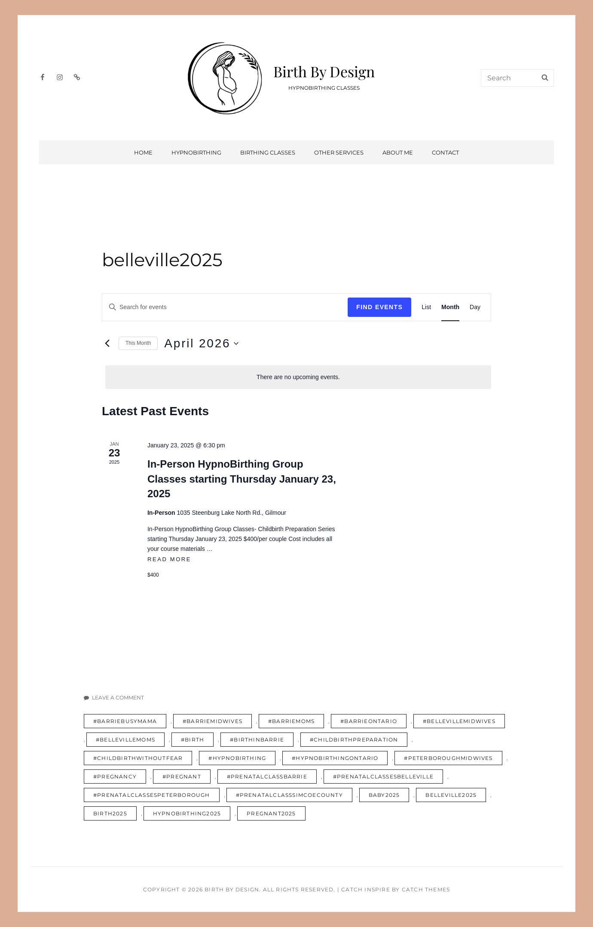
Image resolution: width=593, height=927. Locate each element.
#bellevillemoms (125, 739)
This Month (138, 343)
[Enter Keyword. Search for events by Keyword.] (225, 307)
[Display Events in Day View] (475, 307)
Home (143, 152)
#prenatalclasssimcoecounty (289, 795)
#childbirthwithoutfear (138, 758)
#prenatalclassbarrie (267, 776)
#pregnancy (115, 776)
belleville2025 (451, 795)
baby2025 (384, 795)
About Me (397, 152)
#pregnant (181, 776)
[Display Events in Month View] (450, 307)
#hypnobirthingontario (335, 758)
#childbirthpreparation (354, 739)
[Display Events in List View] (426, 307)
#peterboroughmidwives (448, 758)
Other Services (339, 152)
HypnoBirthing (196, 152)
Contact (445, 152)
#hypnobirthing (237, 758)
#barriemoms (291, 721)
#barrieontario (368, 721)
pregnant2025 (271, 813)
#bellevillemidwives (459, 721)
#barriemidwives (212, 721)
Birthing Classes (267, 152)
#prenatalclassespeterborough (151, 795)
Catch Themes (426, 889)
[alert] (298, 377)
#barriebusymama (125, 721)
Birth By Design (324, 71)
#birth (192, 739)
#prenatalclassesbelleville (383, 776)
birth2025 (110, 813)
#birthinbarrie (257, 739)
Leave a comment (118, 697)
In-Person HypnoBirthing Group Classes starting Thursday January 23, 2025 (241, 478)
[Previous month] (107, 343)
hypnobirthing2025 (187, 813)
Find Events (379, 307)
